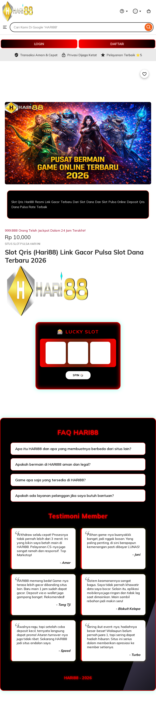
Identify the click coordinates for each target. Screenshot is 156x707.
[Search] (149, 27)
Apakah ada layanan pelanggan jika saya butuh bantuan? (64, 495)
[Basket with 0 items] (149, 11)
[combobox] (77, 27)
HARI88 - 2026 (78, 677)
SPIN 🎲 (78, 375)
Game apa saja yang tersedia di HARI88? (50, 480)
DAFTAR (117, 44)
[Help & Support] (123, 11)
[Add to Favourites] (144, 74)
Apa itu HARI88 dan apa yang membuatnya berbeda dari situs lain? (73, 448)
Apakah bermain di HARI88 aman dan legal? (53, 464)
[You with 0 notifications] (137, 11)
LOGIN (39, 44)
